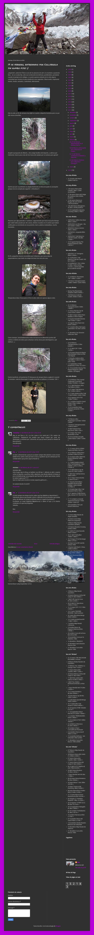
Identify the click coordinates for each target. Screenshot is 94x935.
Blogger (58, 926)
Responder (16, 446)
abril (71, 134)
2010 (70, 170)
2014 (70, 102)
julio (71, 126)
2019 (70, 88)
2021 (70, 83)
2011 (70, 110)
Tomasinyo (16, 433)
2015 (70, 99)
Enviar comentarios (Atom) (24, 547)
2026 (70, 69)
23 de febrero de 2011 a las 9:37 (29, 467)
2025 (70, 72)
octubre (72, 118)
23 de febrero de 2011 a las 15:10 (28, 492)
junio (71, 129)
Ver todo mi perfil (80, 867)
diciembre (73, 112)
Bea (14, 452)
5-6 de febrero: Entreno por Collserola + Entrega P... (77, 161)
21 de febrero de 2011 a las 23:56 (30, 433)
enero (72, 167)
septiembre (73, 120)
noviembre (73, 115)
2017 (70, 94)
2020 (70, 85)
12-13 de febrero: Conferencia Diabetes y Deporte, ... (78, 155)
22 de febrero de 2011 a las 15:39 (28, 452)
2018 (70, 91)
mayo (71, 131)
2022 (70, 80)
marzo (72, 137)
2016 (70, 96)
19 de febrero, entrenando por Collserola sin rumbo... (78, 149)
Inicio (35, 543)
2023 (70, 77)
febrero (72, 139)
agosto (72, 123)
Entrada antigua (55, 543)
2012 (70, 107)
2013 (70, 104)
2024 (70, 75)
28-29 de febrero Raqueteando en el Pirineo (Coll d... (76, 143)
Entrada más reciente (15, 543)
